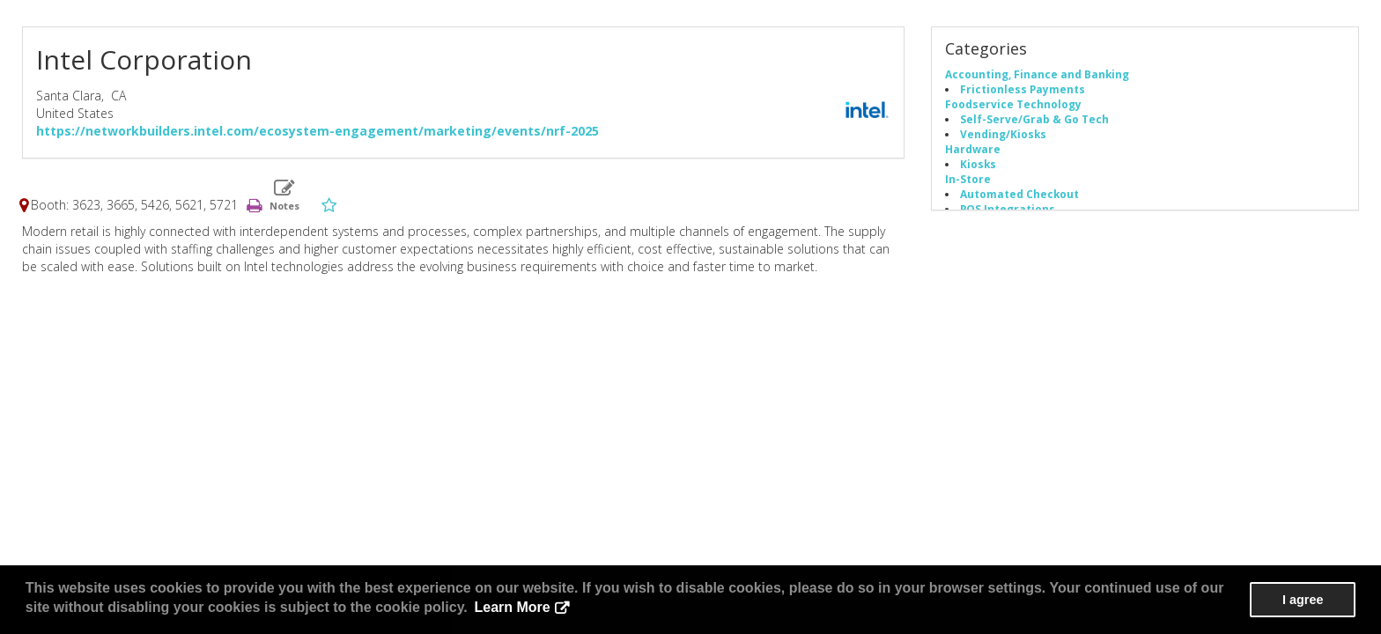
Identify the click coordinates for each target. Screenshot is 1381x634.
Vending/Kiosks (1003, 134)
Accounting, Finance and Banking (1037, 74)
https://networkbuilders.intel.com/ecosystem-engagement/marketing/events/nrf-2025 (317, 130)
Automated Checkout (1019, 194)
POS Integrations (1007, 209)
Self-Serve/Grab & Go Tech (1034, 119)
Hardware (973, 149)
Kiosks (978, 164)
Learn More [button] (512, 607)
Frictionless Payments (1022, 89)
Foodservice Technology (1013, 104)
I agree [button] (1302, 600)
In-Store (968, 179)
